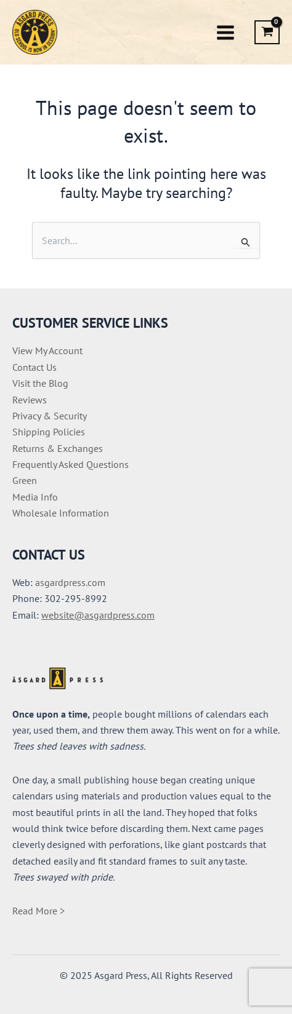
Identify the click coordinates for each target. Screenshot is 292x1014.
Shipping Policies (48, 432)
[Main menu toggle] (225, 32)
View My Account (47, 350)
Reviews (29, 400)
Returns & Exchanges (57, 448)
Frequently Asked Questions (70, 464)
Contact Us (34, 367)
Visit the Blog (40, 383)
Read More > (38, 911)
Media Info (35, 497)
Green (24, 480)
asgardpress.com (70, 582)
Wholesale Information (60, 513)
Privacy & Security (49, 416)
